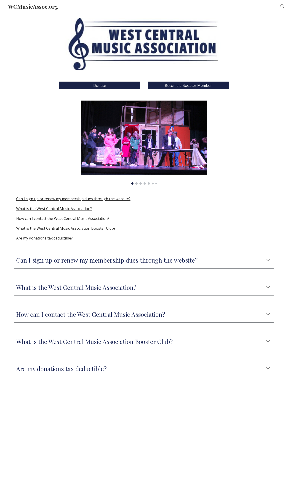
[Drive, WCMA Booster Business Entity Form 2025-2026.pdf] (77, 435)
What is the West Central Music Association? (54, 208)
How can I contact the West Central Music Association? (62, 218)
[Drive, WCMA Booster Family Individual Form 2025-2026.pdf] (210, 435)
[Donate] (100, 85)
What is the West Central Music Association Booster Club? (65, 228)
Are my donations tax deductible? (44, 238)
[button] (282, 6)
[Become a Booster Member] (188, 85)
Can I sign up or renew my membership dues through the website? (73, 198)
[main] (144, 260)
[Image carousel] (144, 143)
